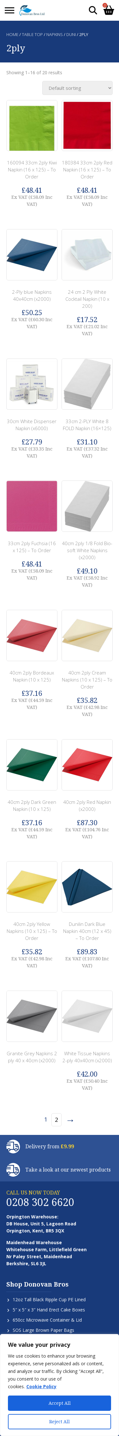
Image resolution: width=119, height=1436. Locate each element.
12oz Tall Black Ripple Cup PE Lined (49, 1299)
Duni (71, 34)
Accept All (60, 1403)
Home (12, 34)
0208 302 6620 (40, 1202)
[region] (59, 1385)
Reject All (59, 1421)
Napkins (54, 34)
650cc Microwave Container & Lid (47, 1320)
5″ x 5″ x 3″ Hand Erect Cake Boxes (49, 1310)
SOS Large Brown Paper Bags (43, 1330)
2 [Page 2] (56, 1119)
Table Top (32, 34)
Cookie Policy (41, 1386)
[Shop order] (77, 88)
